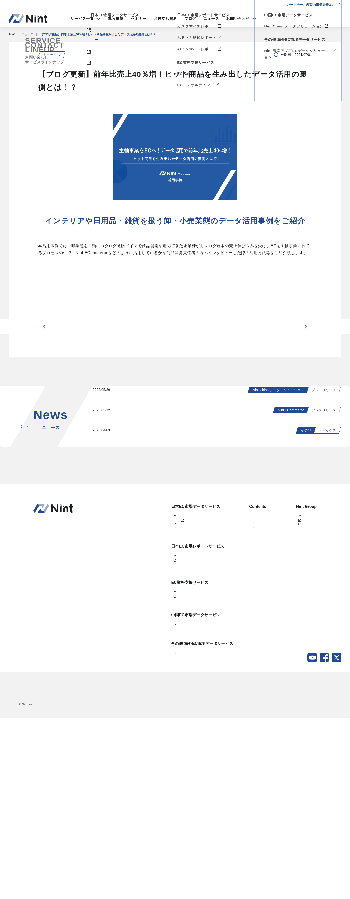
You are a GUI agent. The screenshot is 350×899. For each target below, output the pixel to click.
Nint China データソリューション (157, 798)
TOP (12, 34)
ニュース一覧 (54, 552)
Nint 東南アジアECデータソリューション (162, 831)
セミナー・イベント (226, 657)
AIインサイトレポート (149, 723)
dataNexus (142, 674)
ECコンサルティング (149, 765)
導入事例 (116, 18)
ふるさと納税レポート (149, 715)
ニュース (211, 18)
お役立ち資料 (165, 18)
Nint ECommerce (146, 649)
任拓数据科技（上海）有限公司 (290, 666)
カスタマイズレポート (149, 707)
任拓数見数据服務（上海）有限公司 (293, 657)
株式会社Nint (277, 649)
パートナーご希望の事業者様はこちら (314, 5)
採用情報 (325, 876)
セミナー (138, 18)
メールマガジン (223, 690)
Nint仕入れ (142, 666)
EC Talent (141, 756)
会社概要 (325, 867)
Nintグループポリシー (317, 886)
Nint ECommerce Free (157, 657)
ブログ (190, 18)
